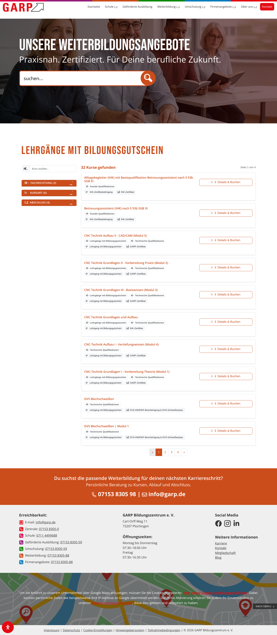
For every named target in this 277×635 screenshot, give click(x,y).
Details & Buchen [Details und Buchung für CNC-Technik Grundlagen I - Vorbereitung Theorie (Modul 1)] (226, 376)
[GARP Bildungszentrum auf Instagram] (227, 524)
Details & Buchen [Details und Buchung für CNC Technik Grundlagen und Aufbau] (226, 321)
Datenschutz (71, 630)
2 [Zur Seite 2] (165, 452)
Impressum (51, 630)
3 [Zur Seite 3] (171, 452)
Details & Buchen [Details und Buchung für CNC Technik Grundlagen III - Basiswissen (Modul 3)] (226, 294)
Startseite (84, 9)
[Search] (83, 78)
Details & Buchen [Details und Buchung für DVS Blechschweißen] (226, 403)
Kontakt (258, 9)
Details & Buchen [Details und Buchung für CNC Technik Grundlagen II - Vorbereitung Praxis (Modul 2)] (226, 267)
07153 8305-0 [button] (49, 529)
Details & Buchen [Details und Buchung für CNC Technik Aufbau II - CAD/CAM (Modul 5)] (226, 240)
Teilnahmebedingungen (164, 630)
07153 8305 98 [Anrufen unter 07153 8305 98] (113, 494)
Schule (102, 9)
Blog (218, 557)
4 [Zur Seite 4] (178, 452)
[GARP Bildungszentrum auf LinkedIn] (236, 524)
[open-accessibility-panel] (8, 627)
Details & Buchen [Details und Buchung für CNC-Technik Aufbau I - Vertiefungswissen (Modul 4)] (226, 349)
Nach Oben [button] (265, 606)
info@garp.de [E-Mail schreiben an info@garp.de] (164, 494)
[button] (49, 183)
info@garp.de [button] (45, 522)
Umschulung (186, 9)
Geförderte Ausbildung (128, 9)
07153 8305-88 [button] (58, 555)
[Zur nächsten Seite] (184, 452)
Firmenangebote (214, 9)
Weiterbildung (159, 9)
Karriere (221, 543)
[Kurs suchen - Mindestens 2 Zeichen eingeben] (52, 168)
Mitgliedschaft (225, 552)
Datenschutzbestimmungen (112, 602)
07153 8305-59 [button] (71, 542)
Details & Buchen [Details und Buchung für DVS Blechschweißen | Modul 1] (226, 430)
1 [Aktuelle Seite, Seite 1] (159, 452)
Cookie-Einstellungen (97, 630)
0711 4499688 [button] (46, 535)
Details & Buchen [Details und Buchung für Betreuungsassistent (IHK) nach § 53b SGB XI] (226, 213)
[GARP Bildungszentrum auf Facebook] (218, 524)
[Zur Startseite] (32, 9)
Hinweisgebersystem (129, 630)
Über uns (240, 9)
